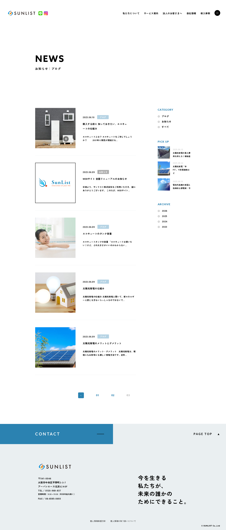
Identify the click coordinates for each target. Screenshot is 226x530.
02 (113, 395)
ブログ (165, 116)
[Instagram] (46, 13)
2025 (164, 216)
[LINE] (40, 13)
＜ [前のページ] (81, 395)
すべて (165, 127)
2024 (164, 221)
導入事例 (205, 13)
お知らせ (166, 121)
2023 (164, 226)
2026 (164, 210)
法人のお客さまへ (172, 13)
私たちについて (131, 13)
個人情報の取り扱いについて (123, 521)
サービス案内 (151, 13)
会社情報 (191, 13)
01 (97, 395)
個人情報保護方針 (98, 521)
